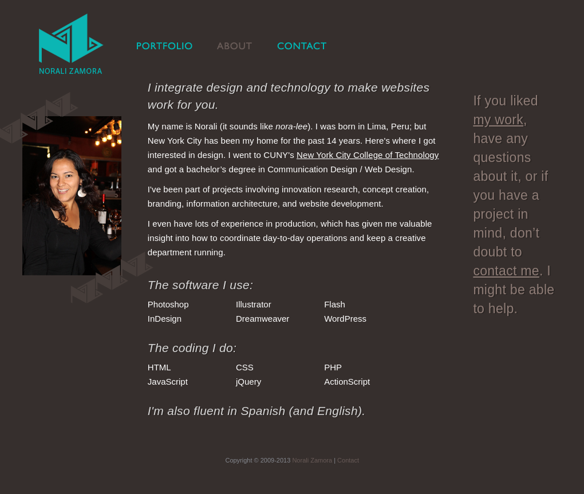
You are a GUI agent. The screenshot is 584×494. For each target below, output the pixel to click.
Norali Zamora (312, 460)
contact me (506, 270)
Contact (348, 460)
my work (498, 119)
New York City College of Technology (368, 155)
